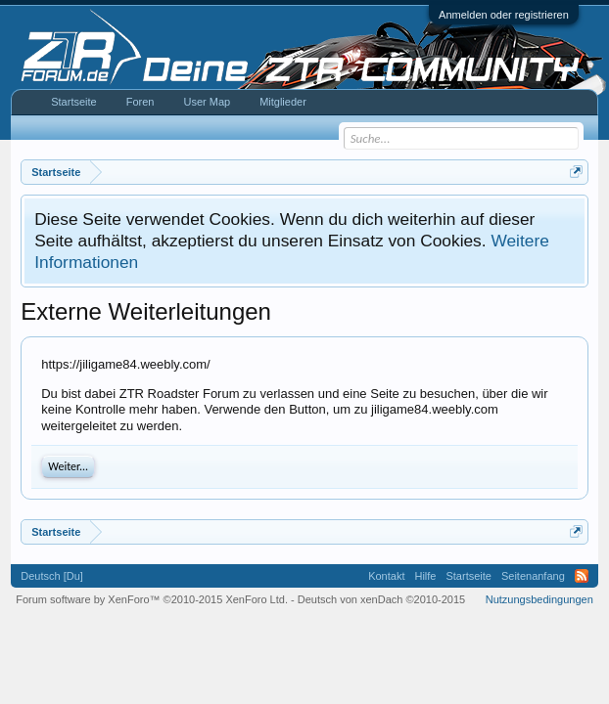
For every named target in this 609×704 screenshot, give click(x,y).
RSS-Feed (581, 576)
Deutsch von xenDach (381, 599)
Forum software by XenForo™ (152, 599)
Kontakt (386, 576)
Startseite (73, 102)
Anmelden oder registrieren (504, 15)
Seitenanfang (533, 576)
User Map (206, 102)
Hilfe (425, 576)
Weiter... (68, 466)
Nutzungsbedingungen (539, 599)
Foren (140, 102)
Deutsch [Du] (52, 576)
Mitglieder (282, 102)
